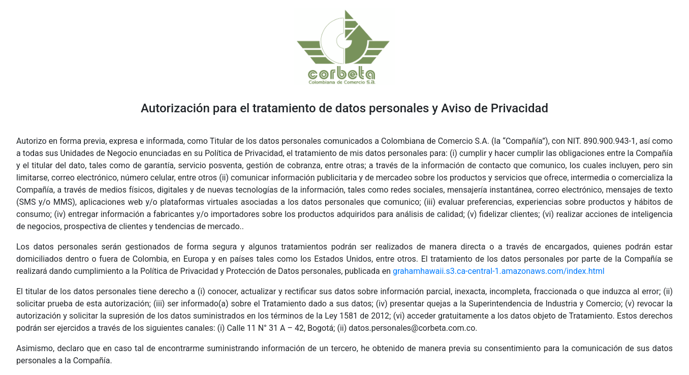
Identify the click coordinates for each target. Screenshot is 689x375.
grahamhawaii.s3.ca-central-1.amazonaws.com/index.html (499, 271)
